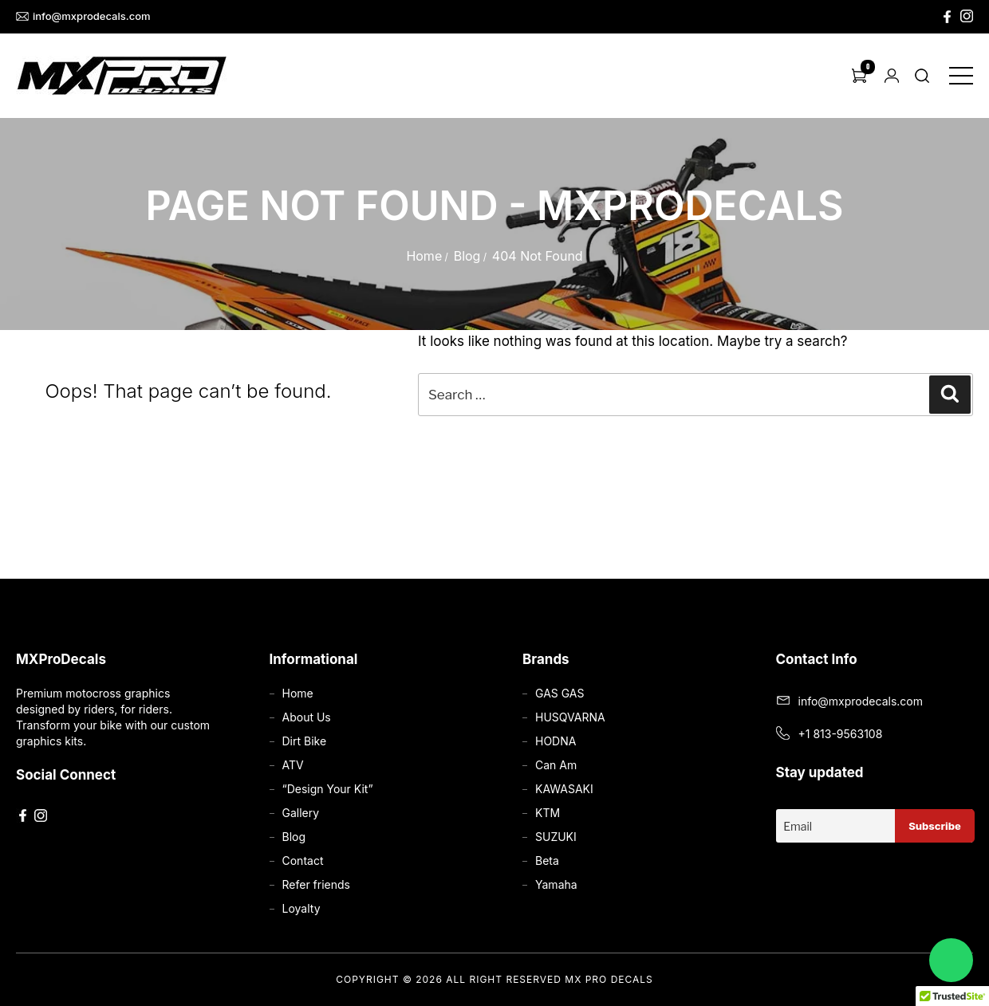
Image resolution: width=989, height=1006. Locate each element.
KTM (547, 812)
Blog (467, 256)
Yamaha (556, 884)
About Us (306, 717)
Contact (303, 860)
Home (424, 256)
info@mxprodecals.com (83, 16)
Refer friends (316, 884)
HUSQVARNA (570, 717)
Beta (547, 860)
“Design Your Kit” (327, 789)
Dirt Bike (304, 741)
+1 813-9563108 (840, 734)
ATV (293, 765)
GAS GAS (559, 693)
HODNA (555, 741)
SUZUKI (556, 836)
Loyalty (301, 908)
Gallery (301, 812)
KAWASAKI (564, 789)
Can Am (556, 765)
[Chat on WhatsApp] (951, 960)
